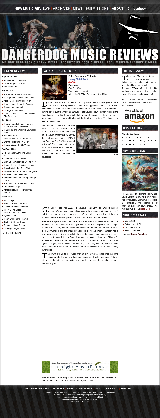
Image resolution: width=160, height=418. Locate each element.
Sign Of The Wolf (11, 162)
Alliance (7, 203)
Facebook (73, 85)
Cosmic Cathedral (12, 168)
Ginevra (7, 207)
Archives (61, 8)
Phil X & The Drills (12, 210)
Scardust (8, 136)
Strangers (8, 110)
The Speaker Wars (12, 153)
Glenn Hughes (10, 83)
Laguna (7, 139)
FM (5, 87)
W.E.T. (7, 200)
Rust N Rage (10, 104)
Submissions (97, 8)
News (78, 8)
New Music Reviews (32, 8)
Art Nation (8, 174)
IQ (5, 216)
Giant (6, 159)
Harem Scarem (11, 165)
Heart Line (8, 219)
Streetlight (8, 228)
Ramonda (8, 130)
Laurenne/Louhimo (12, 178)
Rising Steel (9, 98)
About (118, 8)
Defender (8, 225)
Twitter (126, 388)
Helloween (9, 94)
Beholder (8, 171)
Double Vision (10, 145)
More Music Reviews (12, 233)
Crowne (7, 107)
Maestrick (8, 190)
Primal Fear (9, 80)
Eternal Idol (9, 142)
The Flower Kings (12, 187)
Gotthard (8, 222)
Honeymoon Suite (12, 124)
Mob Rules (9, 101)
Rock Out (8, 183)
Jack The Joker (11, 113)
